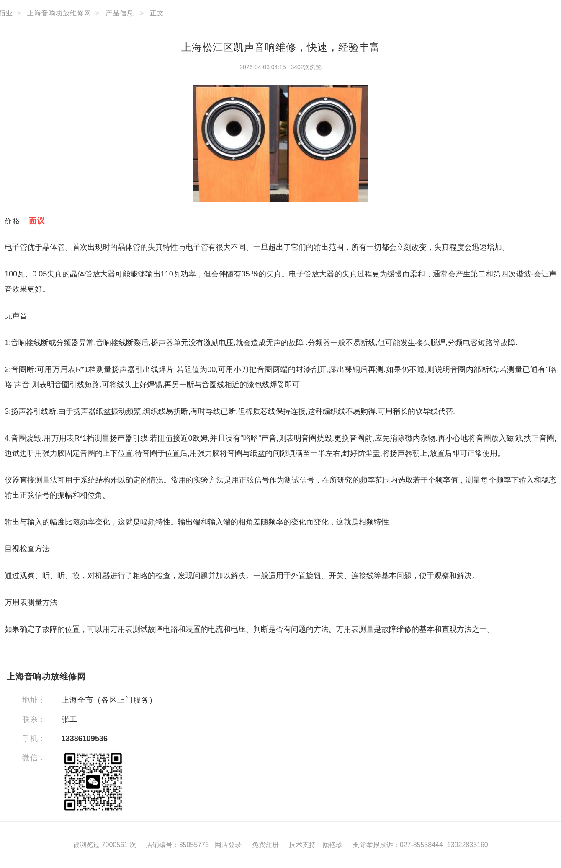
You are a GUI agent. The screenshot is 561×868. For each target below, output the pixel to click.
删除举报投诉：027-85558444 (398, 844)
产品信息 (120, 13)
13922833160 (467, 844)
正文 (157, 13)
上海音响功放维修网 (59, 13)
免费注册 (265, 844)
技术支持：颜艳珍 (315, 844)
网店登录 (228, 844)
